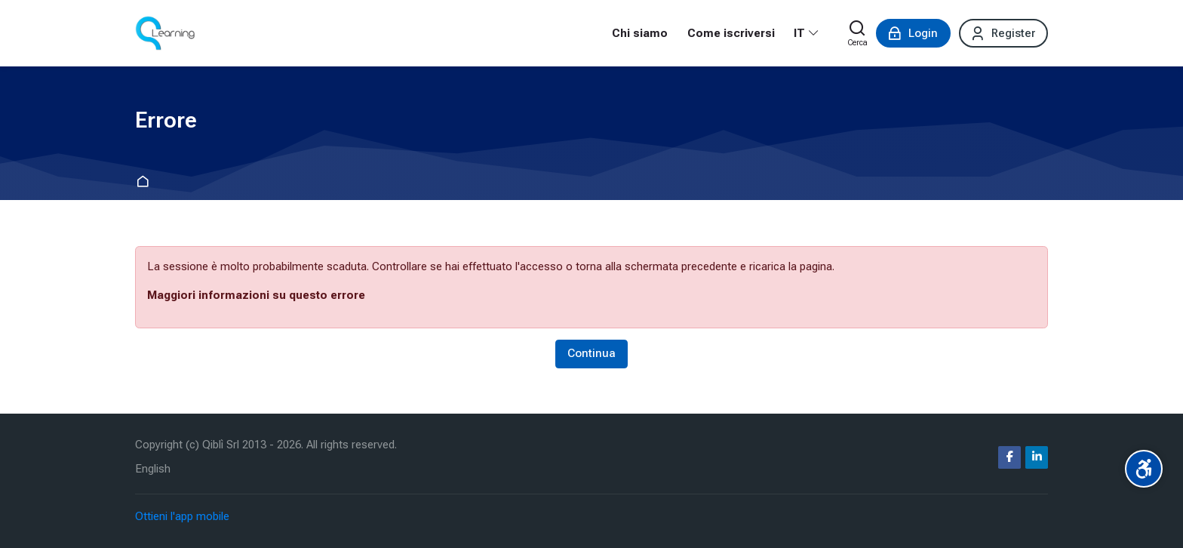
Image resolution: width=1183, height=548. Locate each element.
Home (145, 182)
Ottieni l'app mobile (182, 516)
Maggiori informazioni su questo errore (256, 295)
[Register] (1003, 33)
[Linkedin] (1036, 457)
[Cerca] (857, 33)
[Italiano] (807, 33)
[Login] (913, 33)
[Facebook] (1009, 457)
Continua (591, 353)
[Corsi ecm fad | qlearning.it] (165, 33)
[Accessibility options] (1144, 469)
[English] (153, 469)
